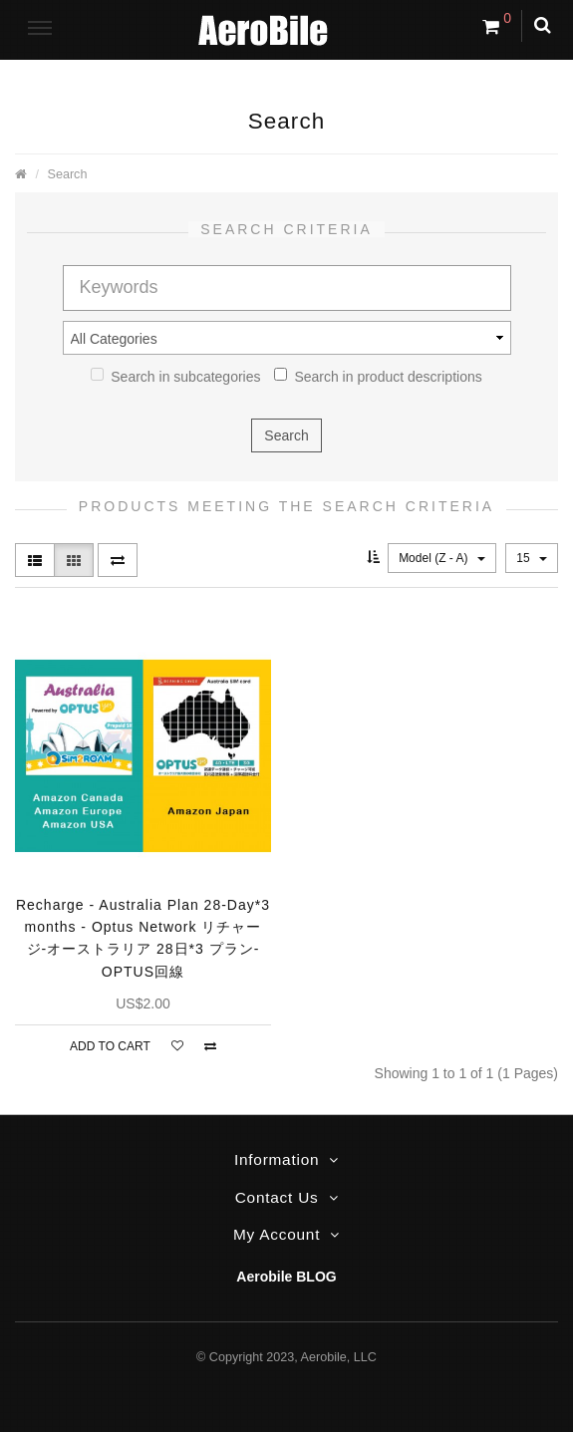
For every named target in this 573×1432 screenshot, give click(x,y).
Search (68, 174)
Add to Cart (110, 1046)
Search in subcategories (175, 376)
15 (531, 558)
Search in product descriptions (377, 376)
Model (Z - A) (442, 558)
